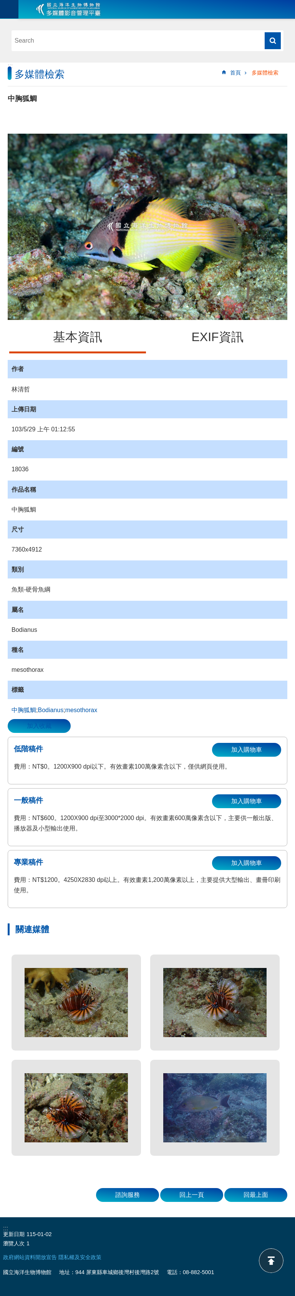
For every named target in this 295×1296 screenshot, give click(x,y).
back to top (271, 1260)
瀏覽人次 (14, 1243)
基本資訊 (77, 337)
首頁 (235, 73)
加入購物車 (246, 749)
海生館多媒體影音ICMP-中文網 (68, 9)
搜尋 (273, 40)
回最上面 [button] (256, 1195)
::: (10, 66)
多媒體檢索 (265, 73)
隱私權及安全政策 (79, 1257)
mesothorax (81, 710)
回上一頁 (191, 1195)
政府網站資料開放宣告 (30, 1257)
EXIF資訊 (217, 337)
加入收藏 (39, 726)
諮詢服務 (127, 1195)
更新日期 (14, 1234)
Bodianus (50, 710)
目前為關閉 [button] (9, 9)
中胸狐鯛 (24, 710)
